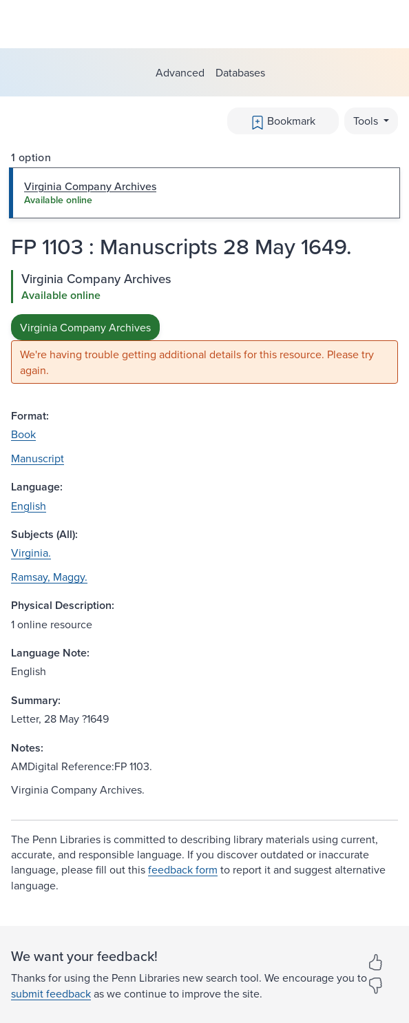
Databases (240, 72)
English (28, 505)
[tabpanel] (204, 327)
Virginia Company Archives (85, 327)
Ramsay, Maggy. (49, 576)
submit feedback (51, 993)
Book (23, 434)
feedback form (183, 869)
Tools (367, 120)
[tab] (204, 192)
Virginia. (31, 552)
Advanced (180, 72)
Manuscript (37, 458)
